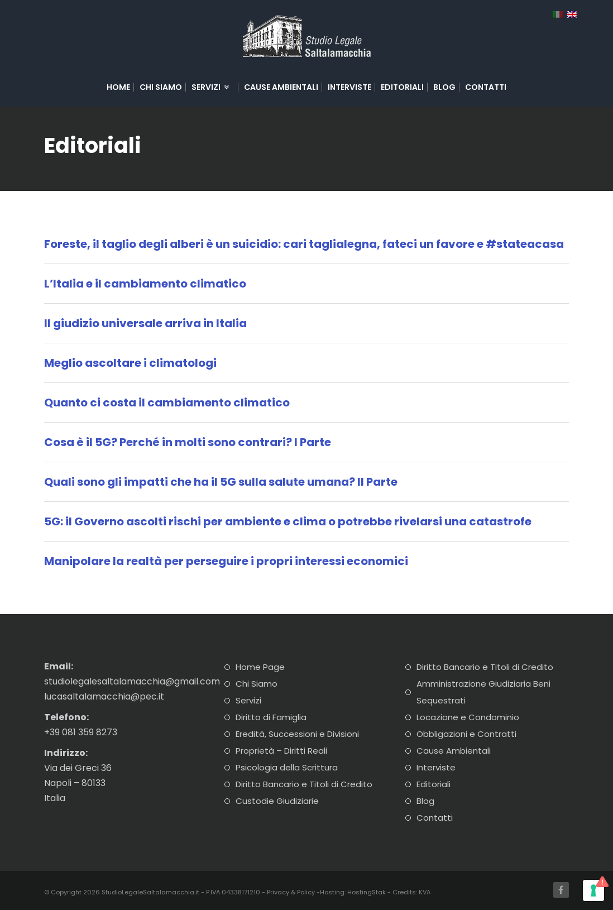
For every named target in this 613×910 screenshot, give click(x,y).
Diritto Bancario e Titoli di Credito (304, 784)
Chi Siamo (161, 87)
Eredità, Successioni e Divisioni (297, 734)
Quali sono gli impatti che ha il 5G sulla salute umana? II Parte (221, 482)
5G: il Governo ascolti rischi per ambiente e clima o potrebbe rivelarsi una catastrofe (287, 521)
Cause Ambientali (281, 87)
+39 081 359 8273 (80, 732)
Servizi (210, 87)
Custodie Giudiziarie (277, 801)
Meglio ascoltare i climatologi (130, 363)
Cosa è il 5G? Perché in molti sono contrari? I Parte (187, 442)
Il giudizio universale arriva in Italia (145, 323)
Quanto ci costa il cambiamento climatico (167, 402)
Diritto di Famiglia (271, 717)
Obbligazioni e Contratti (466, 734)
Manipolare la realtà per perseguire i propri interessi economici (226, 561)
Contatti (485, 87)
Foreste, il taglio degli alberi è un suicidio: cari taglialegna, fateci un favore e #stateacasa (304, 244)
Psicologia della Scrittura (287, 767)
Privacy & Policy (291, 892)
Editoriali (402, 87)
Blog (444, 87)
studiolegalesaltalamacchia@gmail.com (132, 681)
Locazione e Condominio (467, 717)
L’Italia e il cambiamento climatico (145, 283)
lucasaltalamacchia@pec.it (104, 696)
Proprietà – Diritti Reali (281, 750)
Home (118, 87)
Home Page (260, 667)
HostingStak (366, 892)
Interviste (349, 87)
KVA (424, 892)
